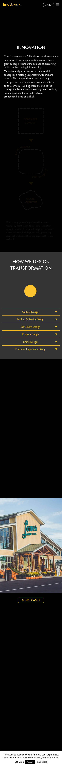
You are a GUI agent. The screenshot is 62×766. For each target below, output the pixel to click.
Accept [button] (30, 762)
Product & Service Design (30, 319)
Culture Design (30, 312)
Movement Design (30, 327)
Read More (41, 761)
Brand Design (30, 342)
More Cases (31, 600)
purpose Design (30, 334)
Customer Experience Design (30, 349)
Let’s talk (48, 4)
